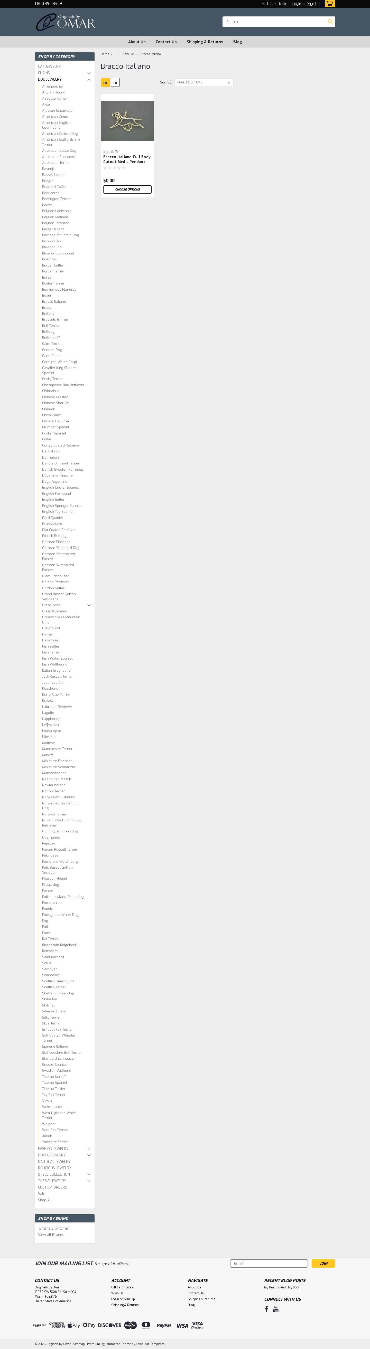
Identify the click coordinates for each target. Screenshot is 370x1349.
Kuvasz (48, 700)
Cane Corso (51, 356)
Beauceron (51, 193)
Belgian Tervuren (55, 223)
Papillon (48, 843)
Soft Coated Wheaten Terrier (59, 1038)
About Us (137, 41)
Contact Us (166, 41)
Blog (237, 41)
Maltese (48, 743)
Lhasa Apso (51, 731)
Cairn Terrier (52, 343)
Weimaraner (52, 1107)
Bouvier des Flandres (59, 289)
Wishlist (117, 1293)
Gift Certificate (274, 3)
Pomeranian (52, 902)
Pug (45, 921)
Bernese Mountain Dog (60, 235)
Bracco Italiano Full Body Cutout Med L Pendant (127, 159)
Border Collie (52, 265)
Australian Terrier (56, 162)
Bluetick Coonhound (58, 253)
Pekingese (50, 855)
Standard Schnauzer (58, 1058)
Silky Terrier (51, 1017)
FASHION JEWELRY (53, 1148)
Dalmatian (50, 457)
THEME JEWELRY (52, 1181)
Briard (47, 307)
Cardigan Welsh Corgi (59, 362)
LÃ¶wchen (50, 725)
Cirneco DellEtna (55, 421)
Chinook (48, 409)
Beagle (47, 181)
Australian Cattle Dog (59, 150)
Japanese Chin (54, 682)
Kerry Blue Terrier (56, 694)
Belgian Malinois (55, 217)
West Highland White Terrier (59, 1115)
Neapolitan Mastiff (57, 779)
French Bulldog (54, 536)
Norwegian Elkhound (58, 797)
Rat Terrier (50, 939)
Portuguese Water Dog (60, 915)
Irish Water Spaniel (57, 658)
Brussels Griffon (55, 319)
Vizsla (47, 1101)
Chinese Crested (55, 397)
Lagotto (48, 712)
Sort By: (166, 82)
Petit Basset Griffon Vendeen (57, 870)
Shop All (45, 1200)
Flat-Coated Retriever (59, 530)
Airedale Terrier (54, 98)
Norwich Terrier (54, 814)
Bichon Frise (52, 241)
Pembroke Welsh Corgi (60, 861)
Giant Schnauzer (55, 576)
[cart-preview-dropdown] (328, 3)
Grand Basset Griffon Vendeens (59, 596)
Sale (41, 1193)
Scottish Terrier (54, 987)
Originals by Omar (54, 1228)
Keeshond (50, 688)
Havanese (50, 640)
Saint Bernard (53, 957)
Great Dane (51, 605)
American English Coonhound (56, 125)
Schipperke (51, 975)
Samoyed (50, 969)
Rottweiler (50, 951)
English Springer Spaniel (62, 506)
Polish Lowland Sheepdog (63, 897)
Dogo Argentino (54, 481)
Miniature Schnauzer (58, 767)
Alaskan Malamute (57, 110)
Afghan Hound (53, 92)
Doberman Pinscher (58, 475)
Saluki (47, 963)
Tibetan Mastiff (54, 1077)
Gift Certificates (122, 1287)
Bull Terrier (51, 326)
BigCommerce (110, 1344)
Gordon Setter (53, 588)
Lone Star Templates (150, 1344)
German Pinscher (56, 542)
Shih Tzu (48, 1005)
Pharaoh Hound (54, 878)
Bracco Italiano (54, 301)
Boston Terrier (53, 283)
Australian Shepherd (58, 157)
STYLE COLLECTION (54, 1174)
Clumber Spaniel (55, 427)
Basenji (48, 169)
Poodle (47, 909)
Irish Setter (50, 646)
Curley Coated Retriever (61, 445)
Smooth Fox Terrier (57, 1029)
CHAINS (44, 73)
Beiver (47, 205)
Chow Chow (51, 415)
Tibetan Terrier (53, 1089)
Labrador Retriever (57, 707)
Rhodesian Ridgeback (59, 945)
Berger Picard (53, 229)
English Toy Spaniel (57, 511)
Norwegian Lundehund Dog (60, 806)
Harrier (47, 634)
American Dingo (55, 116)
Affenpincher (52, 86)
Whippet (48, 1124)
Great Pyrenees (54, 611)
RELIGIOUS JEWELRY (54, 1168)
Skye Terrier (51, 1023)
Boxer (46, 295)
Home (105, 54)
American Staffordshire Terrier (61, 142)
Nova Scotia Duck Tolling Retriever (61, 823)
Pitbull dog (50, 884)
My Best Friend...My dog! (281, 1287)
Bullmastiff (51, 338)
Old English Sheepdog (60, 831)
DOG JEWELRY (50, 79)
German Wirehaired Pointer (58, 567)
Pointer (47, 890)
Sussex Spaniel (54, 1064)
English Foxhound (56, 493)
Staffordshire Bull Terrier (62, 1052)
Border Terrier (53, 271)
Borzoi (47, 277)
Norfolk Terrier (53, 791)
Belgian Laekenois (56, 211)
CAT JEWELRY (49, 66)
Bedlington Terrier (56, 199)
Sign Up (313, 3)
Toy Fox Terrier (54, 1094)
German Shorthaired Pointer (58, 556)
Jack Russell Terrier (57, 676)
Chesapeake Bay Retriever (63, 385)
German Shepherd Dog (60, 548)
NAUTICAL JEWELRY (54, 1161)
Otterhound (51, 837)
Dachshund (51, 451)
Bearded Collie (54, 187)
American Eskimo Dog (60, 133)
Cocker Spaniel (54, 433)
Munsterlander (54, 773)
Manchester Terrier (57, 749)
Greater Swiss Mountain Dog (61, 619)
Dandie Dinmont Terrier (60, 463)
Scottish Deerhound (58, 981)
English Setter (53, 499)
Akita (46, 104)
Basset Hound (53, 175)
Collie (46, 439)
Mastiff (47, 755)
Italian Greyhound (56, 670)
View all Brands (51, 1234)
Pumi (46, 933)
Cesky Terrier (52, 379)
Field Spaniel (52, 518)
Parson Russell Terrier (59, 849)
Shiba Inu (49, 999)
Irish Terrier (51, 652)
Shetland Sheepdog (58, 993)
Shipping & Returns (205, 41)
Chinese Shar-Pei (55, 403)
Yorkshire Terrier (55, 1142)
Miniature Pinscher (57, 761)
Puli (45, 927)
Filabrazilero (52, 523)
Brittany (48, 313)
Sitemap (79, 1344)
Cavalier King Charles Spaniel (59, 370)
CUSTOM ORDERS (52, 1187)
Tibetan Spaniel (54, 1082)
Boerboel (49, 259)
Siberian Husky (54, 1011)
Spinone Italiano (55, 1046)
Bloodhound (52, 247)
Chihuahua (50, 391)
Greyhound (51, 628)
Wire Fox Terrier (55, 1130)
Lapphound (51, 719)
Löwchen (49, 737)
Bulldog (48, 331)
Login (296, 3)
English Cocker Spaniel (60, 487)
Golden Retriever (55, 582)
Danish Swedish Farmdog (62, 469)
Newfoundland (54, 785)
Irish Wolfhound (54, 664)
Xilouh (47, 1136)
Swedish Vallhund (56, 1070)
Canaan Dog (52, 350)
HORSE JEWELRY (52, 1155)
